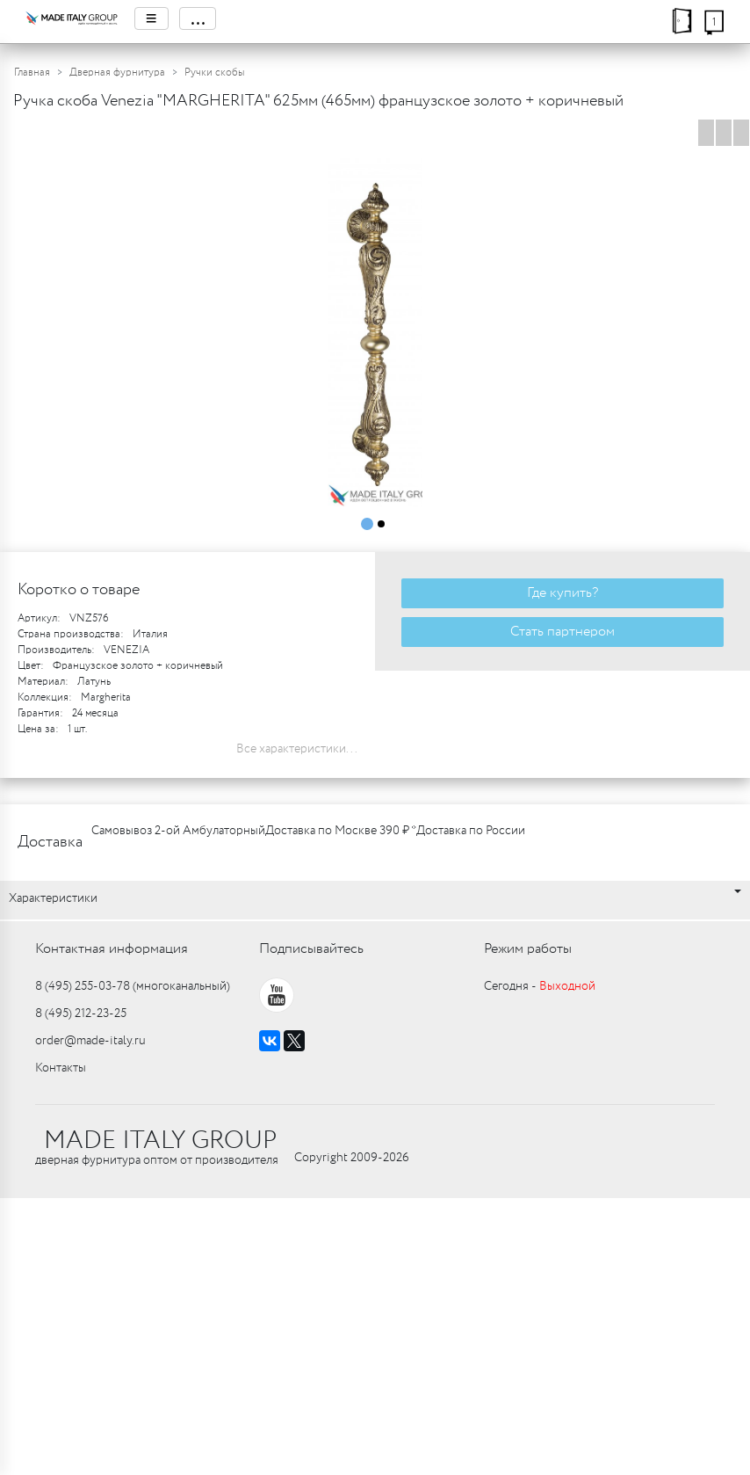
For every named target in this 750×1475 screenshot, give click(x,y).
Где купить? (562, 593)
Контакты (60, 1068)
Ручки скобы (214, 72)
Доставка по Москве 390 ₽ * (340, 830)
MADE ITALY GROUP (160, 1141)
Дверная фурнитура (117, 72)
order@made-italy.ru (90, 1041)
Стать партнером (562, 631)
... (198, 18)
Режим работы (528, 949)
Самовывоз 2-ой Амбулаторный (178, 830)
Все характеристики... (296, 749)
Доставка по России (470, 830)
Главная (32, 72)
